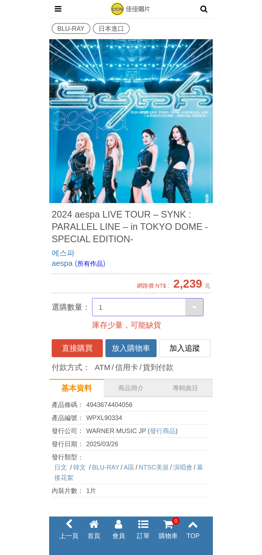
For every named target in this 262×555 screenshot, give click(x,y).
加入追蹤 (184, 348)
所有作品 (90, 263)
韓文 (80, 467)
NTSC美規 (154, 467)
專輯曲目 (185, 388)
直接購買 (77, 348)
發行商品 (163, 430)
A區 (129, 467)
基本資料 (76, 388)
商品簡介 (131, 388)
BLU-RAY (105, 467)
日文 (61, 467)
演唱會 (182, 467)
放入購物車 (131, 348)
